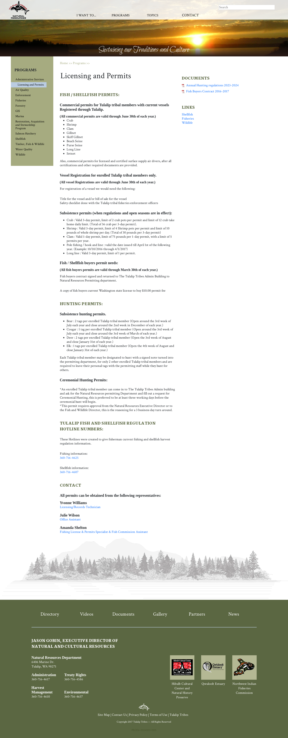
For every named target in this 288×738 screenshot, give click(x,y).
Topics (152, 15)
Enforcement (23, 95)
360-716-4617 (41, 679)
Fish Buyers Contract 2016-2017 (205, 91)
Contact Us (119, 715)
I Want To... (86, 15)
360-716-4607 (69, 472)
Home (64, 63)
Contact (190, 15)
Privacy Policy (138, 715)
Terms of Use (158, 715)
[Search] (247, 7)
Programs (121, 15)
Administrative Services (29, 79)
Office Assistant (70, 519)
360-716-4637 (73, 696)
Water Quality (23, 149)
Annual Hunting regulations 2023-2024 (210, 85)
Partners (197, 614)
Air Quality (22, 90)
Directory (50, 614)
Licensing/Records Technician (80, 507)
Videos (86, 614)
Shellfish (20, 139)
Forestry (20, 106)
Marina (19, 116)
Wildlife (20, 155)
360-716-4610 (41, 696)
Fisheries (20, 100)
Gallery (160, 614)
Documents (123, 614)
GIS (17, 111)
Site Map (104, 715)
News (233, 614)
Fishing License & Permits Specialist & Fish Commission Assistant (104, 532)
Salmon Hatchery (25, 134)
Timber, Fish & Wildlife (29, 144)
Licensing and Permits (31, 85)
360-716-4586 (73, 679)
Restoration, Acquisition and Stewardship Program (29, 125)
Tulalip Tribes (178, 715)
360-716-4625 (69, 458)
